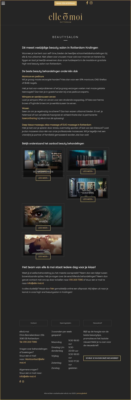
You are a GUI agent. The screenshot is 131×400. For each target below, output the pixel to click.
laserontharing (29, 118)
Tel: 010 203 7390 (28, 342)
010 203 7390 (76, 280)
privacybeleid (82, 393)
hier (52, 289)
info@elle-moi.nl (35, 283)
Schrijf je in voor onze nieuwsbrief (102, 358)
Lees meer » (88, 171)
